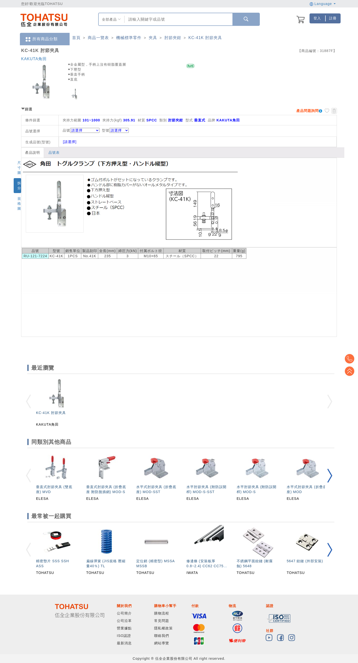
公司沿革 (124, 621)
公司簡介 (124, 613)
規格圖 (19, 203)
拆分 (19, 185)
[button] (329, 475)
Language (323, 4)
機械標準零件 (128, 38)
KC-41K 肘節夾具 (205, 38)
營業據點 (124, 628)
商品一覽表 (98, 38)
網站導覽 (161, 643)
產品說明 (32, 152)
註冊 (333, 18)
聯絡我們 (161, 636)
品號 (81, 130)
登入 (317, 18)
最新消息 (124, 643)
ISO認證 (124, 636)
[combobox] (177, 19)
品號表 (54, 152)
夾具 (153, 38)
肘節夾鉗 (172, 38)
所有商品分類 (41, 39)
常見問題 (161, 621)
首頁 (76, 38)
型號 (115, 130)
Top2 (351, 359)
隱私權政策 (163, 628)
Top (351, 371)
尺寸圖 (19, 168)
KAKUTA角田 (34, 59)
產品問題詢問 (307, 111)
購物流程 (161, 613)
